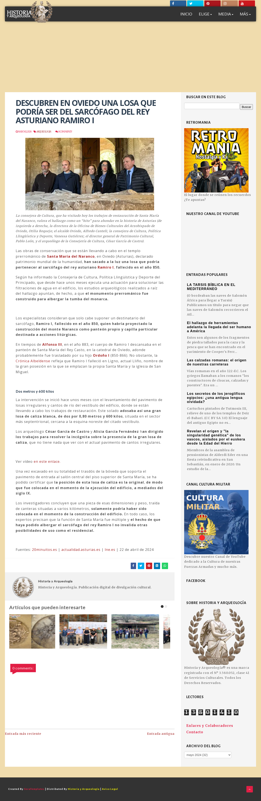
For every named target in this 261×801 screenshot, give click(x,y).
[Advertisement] (130, 60)
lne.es (110, 549)
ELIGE (205, 14)
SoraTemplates (34, 789)
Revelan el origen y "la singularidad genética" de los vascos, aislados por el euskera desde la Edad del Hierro (216, 437)
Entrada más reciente (23, 734)
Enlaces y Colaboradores (209, 726)
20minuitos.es (44, 549)
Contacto (194, 732)
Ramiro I (106, 267)
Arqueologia (43, 131)
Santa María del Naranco (71, 256)
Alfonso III (52, 344)
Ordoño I (101, 355)
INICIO (186, 14)
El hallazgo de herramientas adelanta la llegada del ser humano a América (219, 327)
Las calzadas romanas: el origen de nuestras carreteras (216, 362)
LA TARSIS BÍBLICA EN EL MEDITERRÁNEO (211, 287)
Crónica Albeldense (33, 361)
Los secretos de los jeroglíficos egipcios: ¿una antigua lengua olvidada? (216, 398)
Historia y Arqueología (55, 581)
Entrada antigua (161, 734)
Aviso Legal (110, 789)
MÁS (245, 14)
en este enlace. (47, 461)
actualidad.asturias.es (80, 549)
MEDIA (225, 14)
